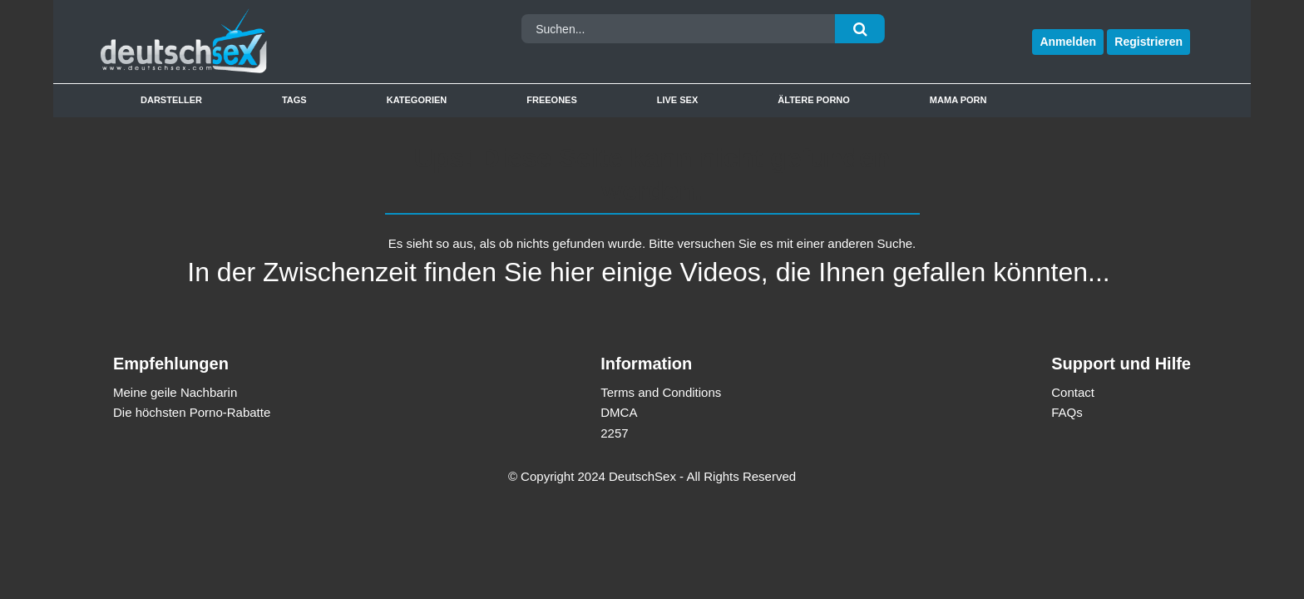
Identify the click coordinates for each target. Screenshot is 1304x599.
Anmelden (1068, 41)
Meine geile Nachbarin (175, 392)
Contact (1072, 392)
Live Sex (678, 100)
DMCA (618, 412)
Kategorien (417, 100)
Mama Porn (958, 100)
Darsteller (171, 100)
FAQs (1067, 412)
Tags (294, 100)
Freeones (551, 100)
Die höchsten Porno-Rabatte (191, 412)
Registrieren (1148, 41)
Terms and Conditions (660, 392)
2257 (614, 433)
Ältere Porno (814, 100)
